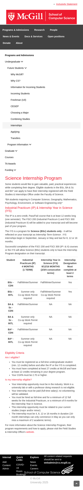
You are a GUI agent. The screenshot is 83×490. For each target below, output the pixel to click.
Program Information (19, 144)
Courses (9, 157)
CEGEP (15, 106)
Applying (15, 131)
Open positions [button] (56, 36)
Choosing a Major (20, 112)
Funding (10, 170)
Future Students (17, 68)
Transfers (15, 138)
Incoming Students (20, 93)
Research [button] (39, 30)
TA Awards (10, 163)
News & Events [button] (11, 36)
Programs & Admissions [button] (15, 30)
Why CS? (15, 80)
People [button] (53, 30)
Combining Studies (20, 119)
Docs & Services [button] (33, 36)
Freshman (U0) (18, 100)
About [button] (19, 43)
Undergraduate (14, 61)
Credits (34, 486)
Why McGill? (17, 74)
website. (30, 432)
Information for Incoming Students (28, 87)
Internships (16, 125)
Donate (6, 43)
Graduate (11, 151)
